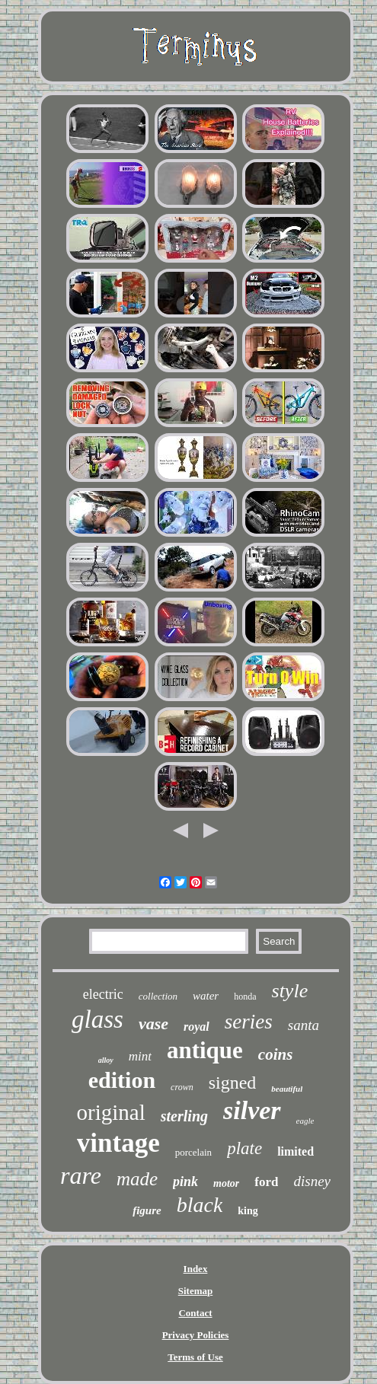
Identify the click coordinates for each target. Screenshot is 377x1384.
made (137, 1179)
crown (182, 1087)
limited (295, 1151)
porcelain (193, 1152)
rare (80, 1175)
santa (303, 1025)
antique (205, 1050)
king (247, 1211)
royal (196, 1026)
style (290, 991)
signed (233, 1082)
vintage (118, 1143)
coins (275, 1054)
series (249, 1021)
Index (196, 1268)
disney (312, 1181)
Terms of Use (195, 1357)
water (206, 996)
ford (266, 1182)
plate (244, 1148)
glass (97, 1019)
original (111, 1112)
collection (158, 996)
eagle (305, 1120)
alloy (105, 1060)
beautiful (286, 1088)
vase (153, 1023)
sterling (184, 1116)
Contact (195, 1313)
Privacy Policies (195, 1335)
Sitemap (195, 1290)
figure (147, 1210)
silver (252, 1110)
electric (103, 994)
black (200, 1205)
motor (226, 1183)
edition (121, 1079)
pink (185, 1181)
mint (140, 1056)
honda (245, 996)
